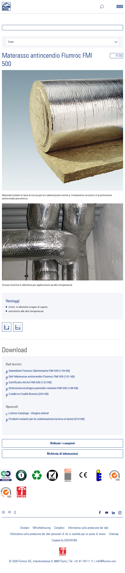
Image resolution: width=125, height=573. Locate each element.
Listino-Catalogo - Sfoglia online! (29, 413)
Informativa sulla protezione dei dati (88, 527)
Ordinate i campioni (62, 443)
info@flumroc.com (106, 561)
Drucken (24, 527)
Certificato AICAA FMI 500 (30, 382)
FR (9, 512)
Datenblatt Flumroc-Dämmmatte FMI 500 (39, 370)
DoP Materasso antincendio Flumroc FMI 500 (42, 376)
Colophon (59, 527)
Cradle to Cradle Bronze (29, 394)
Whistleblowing (42, 527)
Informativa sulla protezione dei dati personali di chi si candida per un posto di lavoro (58, 534)
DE (3, 512)
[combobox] (62, 42)
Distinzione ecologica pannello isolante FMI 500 (43, 388)
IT (15, 512)
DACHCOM (70, 540)
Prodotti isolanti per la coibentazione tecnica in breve (47, 419)
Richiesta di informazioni (62, 453)
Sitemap (113, 534)
